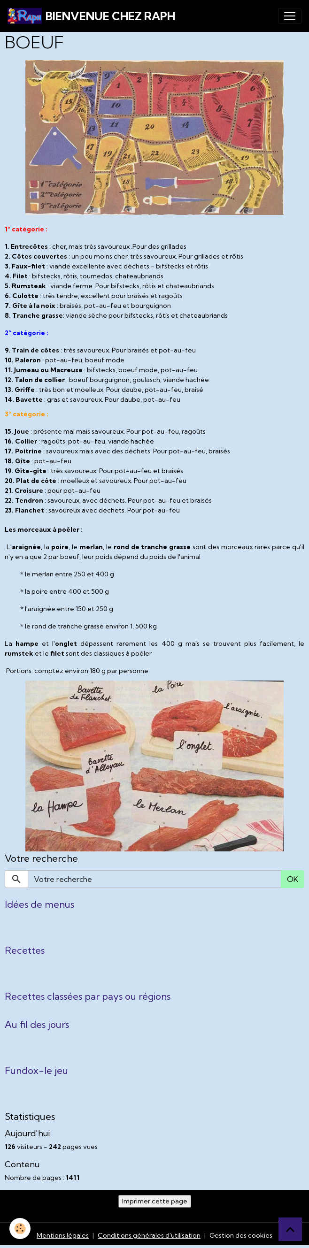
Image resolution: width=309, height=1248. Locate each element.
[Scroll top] (290, 1229)
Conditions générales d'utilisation (149, 1235)
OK (292, 879)
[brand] (91, 16)
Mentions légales (63, 1235)
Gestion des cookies (240, 1235)
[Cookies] (20, 1228)
